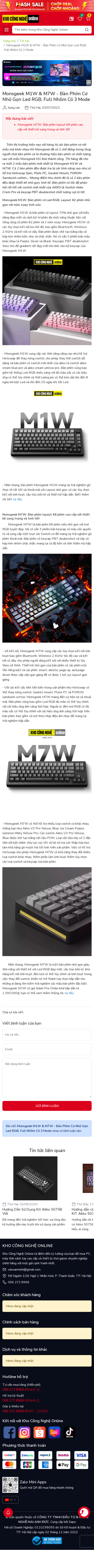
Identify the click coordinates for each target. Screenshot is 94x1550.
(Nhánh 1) (21, 1389)
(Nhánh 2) (21, 1400)
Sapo (72, 1522)
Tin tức (24, 41)
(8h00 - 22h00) (24, 1411)
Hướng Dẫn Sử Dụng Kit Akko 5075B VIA (32, 1211)
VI (9, 1500)
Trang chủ (9, 41)
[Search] (52, 30)
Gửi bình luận (47, 1106)
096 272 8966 (18, 1282)
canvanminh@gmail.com (24, 1269)
